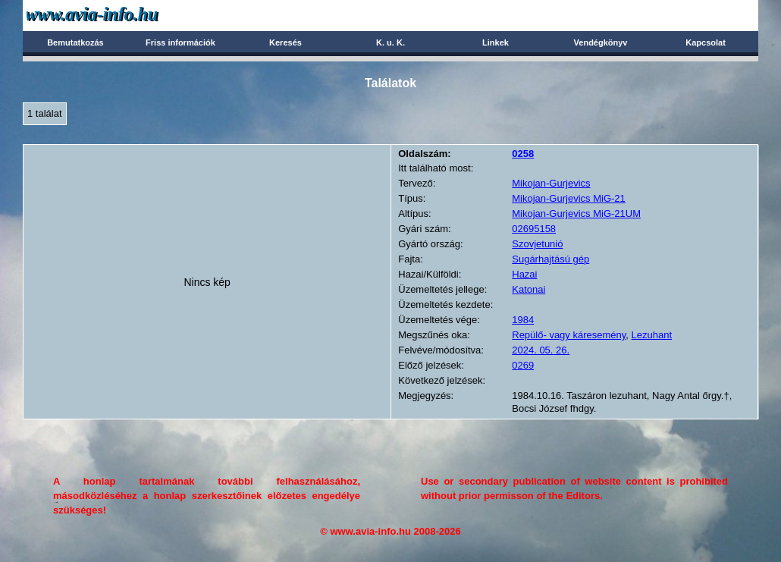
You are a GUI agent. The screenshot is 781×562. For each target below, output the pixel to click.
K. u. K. (390, 42)
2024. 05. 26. (540, 350)
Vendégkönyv (601, 42)
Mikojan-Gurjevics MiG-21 (569, 198)
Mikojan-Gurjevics (551, 183)
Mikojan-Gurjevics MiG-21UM (576, 213)
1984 (523, 319)
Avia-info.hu (119, 15)
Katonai (528, 289)
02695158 (534, 228)
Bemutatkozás (75, 42)
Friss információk (180, 42)
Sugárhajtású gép (550, 259)
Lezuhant (652, 335)
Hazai (524, 274)
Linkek (495, 42)
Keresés (285, 42)
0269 (523, 365)
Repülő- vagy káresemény (569, 335)
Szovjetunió (537, 244)
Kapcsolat (705, 42)
